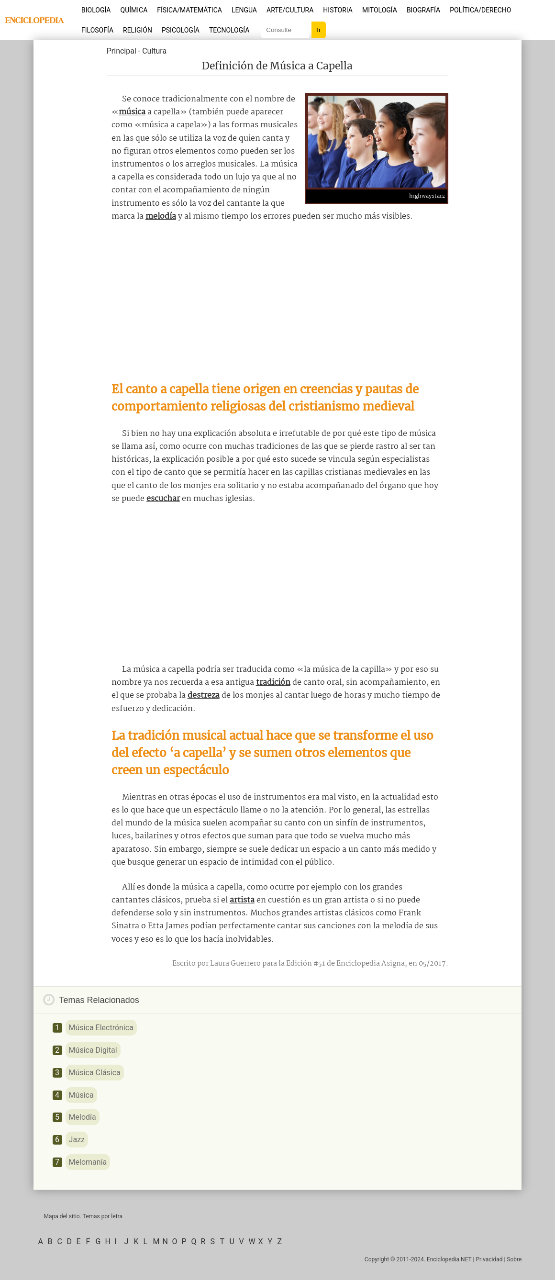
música (132, 112)
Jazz (77, 1139)
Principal (121, 51)
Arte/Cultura (289, 10)
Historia (338, 10)
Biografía (423, 10)
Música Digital (93, 1050)
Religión (137, 30)
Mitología (379, 10)
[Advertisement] (277, 302)
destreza (204, 695)
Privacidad (489, 1259)
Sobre (514, 1259)
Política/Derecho (480, 10)
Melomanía (88, 1162)
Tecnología (229, 30)
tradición (273, 682)
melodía (160, 216)
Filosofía (97, 30)
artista (242, 900)
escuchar (163, 498)
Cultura (154, 51)
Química (134, 10)
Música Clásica (95, 1072)
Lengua (244, 10)
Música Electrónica (101, 1027)
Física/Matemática (189, 10)
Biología (96, 10)
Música (81, 1095)
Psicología (181, 30)
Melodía (82, 1117)
